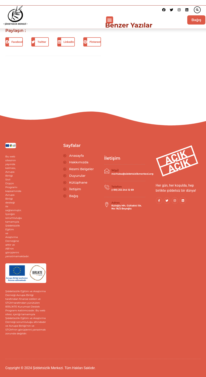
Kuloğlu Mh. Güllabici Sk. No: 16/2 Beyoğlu (126, 207)
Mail (115, 170)
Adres (115, 202)
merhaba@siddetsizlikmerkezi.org (132, 173)
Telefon (116, 186)
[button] (197, 9)
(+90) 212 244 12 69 (122, 189)
